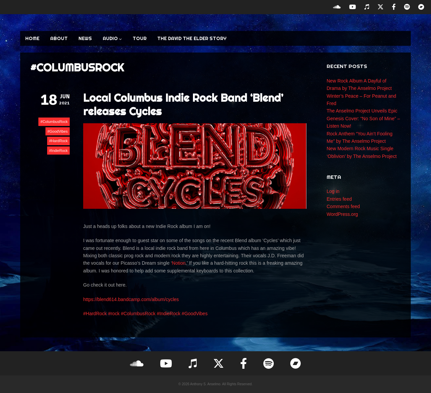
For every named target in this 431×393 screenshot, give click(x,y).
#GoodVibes (195, 313)
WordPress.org (342, 214)
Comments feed (343, 206)
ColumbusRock (55, 122)
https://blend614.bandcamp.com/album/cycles (131, 299)
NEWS (85, 38)
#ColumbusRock (138, 313)
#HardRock (95, 313)
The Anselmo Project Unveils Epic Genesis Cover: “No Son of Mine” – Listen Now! (363, 118)
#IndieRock (168, 313)
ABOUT (59, 38)
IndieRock (59, 151)
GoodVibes (58, 131)
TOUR (139, 38)
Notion (179, 263)
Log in (333, 191)
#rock (114, 313)
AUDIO (112, 38)
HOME (32, 38)
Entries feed (339, 199)
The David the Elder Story (191, 38)
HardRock (59, 141)
